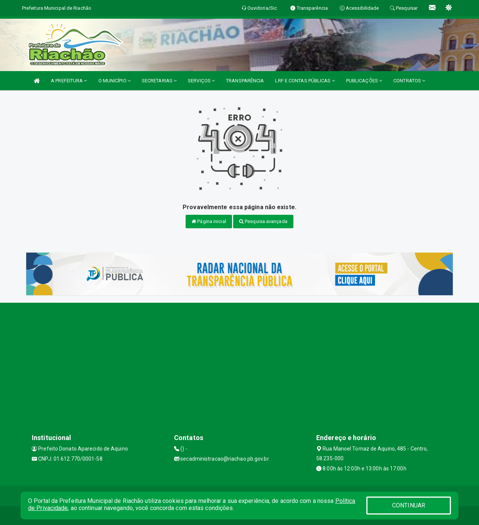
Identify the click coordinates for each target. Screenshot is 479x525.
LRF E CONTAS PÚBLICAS (305, 80)
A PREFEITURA (69, 80)
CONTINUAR (408, 505)
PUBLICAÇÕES (364, 80)
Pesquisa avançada (263, 221)
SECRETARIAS (159, 80)
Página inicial (209, 221)
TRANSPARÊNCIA (245, 80)
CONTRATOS (409, 80)
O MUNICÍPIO (114, 80)
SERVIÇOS (201, 80)
